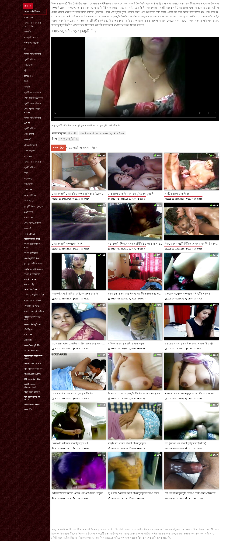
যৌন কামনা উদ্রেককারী (33, 98)
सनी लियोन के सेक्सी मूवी (33, 369)
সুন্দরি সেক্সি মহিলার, (32, 103)
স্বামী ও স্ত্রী (156, 3)
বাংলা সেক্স (29, 17)
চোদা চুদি (28, 340)
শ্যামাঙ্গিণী (28, 65)
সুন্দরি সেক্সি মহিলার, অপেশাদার (32, 24)
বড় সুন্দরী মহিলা (31, 37)
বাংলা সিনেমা (87, 133)
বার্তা (26, 173)
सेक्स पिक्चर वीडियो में (32, 392)
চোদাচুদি (27, 228)
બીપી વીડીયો (29, 234)
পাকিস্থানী (72, 133)
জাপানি (27, 31)
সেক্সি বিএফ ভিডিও (32, 306)
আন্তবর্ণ (27, 139)
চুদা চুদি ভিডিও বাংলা (33, 263)
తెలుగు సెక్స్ (29, 284)
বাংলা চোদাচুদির (31, 253)
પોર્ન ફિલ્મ (28, 329)
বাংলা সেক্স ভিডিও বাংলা (32, 246)
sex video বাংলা (31, 350)
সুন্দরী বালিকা (30, 59)
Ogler (27, 123)
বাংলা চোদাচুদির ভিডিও (34, 294)
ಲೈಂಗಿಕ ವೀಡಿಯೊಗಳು (32, 373)
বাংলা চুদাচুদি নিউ (68, 138)
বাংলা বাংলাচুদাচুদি (32, 274)
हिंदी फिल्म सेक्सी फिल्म (32, 379)
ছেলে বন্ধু (28, 178)
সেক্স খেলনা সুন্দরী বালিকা (32, 111)
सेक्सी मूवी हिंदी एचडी (32, 239)
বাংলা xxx (29, 189)
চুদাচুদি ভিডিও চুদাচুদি (33, 206)
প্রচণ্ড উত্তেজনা (30, 145)
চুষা (25, 48)
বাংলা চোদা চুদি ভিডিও (34, 311)
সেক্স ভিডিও (29, 200)
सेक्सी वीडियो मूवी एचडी (33, 324)
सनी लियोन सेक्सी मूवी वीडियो (32, 398)
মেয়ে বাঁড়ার (29, 134)
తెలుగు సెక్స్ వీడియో (32, 363)
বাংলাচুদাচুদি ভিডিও (118, 16)
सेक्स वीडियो (28, 409)
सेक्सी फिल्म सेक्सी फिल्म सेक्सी (33, 357)
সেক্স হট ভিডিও (31, 195)
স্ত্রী (25, 70)
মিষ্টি (26, 81)
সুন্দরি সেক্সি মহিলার (32, 54)
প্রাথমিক (27, 5)
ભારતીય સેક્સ (30, 279)
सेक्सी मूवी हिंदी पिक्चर (32, 258)
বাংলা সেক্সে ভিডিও (32, 300)
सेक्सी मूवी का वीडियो (32, 404)
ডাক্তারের (28, 156)
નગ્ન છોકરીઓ (30, 289)
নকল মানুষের (29, 150)
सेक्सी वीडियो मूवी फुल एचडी (32, 318)
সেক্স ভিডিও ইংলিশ (32, 223)
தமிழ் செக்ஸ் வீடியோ (34, 268)
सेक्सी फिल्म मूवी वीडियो (33, 345)
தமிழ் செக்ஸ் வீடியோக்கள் (30, 385)
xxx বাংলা (28, 212)
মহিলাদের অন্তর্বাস (31, 43)
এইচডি (27, 86)
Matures (28, 76)
